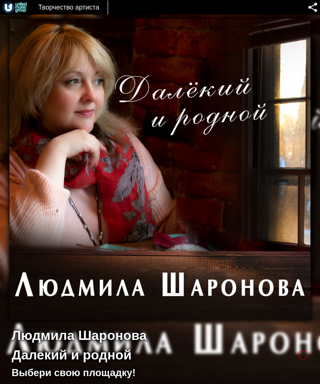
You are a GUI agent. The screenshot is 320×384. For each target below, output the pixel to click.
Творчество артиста (68, 7)
